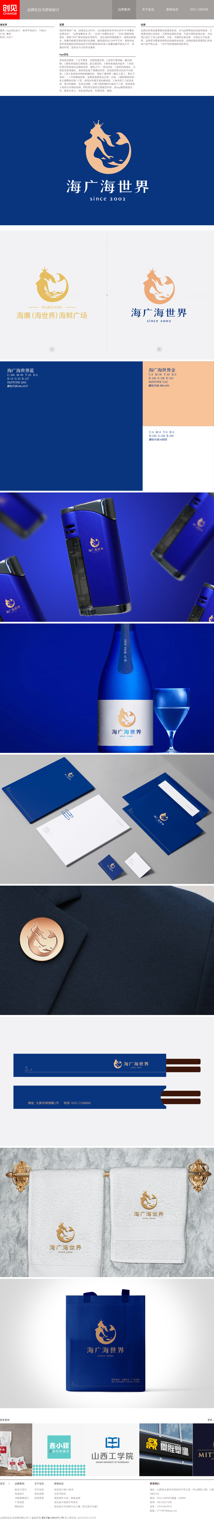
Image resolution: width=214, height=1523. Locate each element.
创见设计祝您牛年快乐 (66, 1502)
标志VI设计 (21, 1489)
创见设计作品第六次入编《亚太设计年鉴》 (76, 1506)
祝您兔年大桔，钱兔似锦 (67, 1498)
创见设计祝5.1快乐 (64, 1489)
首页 (2, 1483)
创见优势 (39, 1494)
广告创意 (19, 1502)
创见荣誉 (39, 1498)
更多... (211, 1420)
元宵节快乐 (60, 1494)
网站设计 (19, 1506)
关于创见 (148, 9)
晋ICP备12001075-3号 (53, 1518)
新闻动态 (172, 9)
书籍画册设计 (22, 1498)
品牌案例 (124, 9)
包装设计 (19, 1494)
